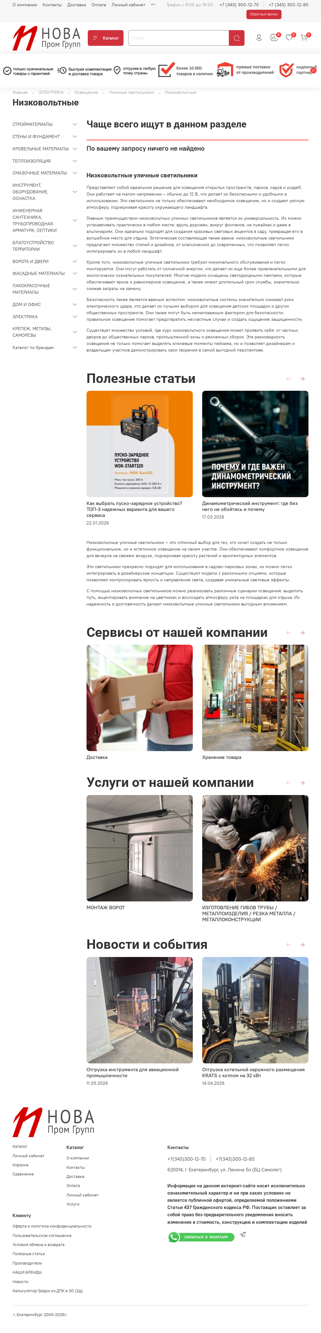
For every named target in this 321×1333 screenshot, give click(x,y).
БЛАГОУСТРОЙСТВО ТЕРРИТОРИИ (33, 246)
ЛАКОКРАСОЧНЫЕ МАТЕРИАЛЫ (31, 289)
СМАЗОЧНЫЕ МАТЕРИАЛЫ (40, 173)
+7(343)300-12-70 (186, 1159)
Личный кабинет (128, 5)
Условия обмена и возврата (39, 1244)
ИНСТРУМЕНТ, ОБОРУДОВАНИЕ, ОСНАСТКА (31, 191)
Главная (20, 92)
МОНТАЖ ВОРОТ (106, 907)
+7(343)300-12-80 (235, 1159)
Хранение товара (221, 757)
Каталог (105, 38)
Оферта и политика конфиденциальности (52, 1226)
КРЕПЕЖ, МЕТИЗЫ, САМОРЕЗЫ (32, 332)
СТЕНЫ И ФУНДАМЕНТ (36, 136)
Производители (27, 1263)
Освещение (86, 92)
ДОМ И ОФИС (27, 304)
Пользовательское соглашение (42, 1235)
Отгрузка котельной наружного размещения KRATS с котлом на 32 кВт (253, 1072)
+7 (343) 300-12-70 (239, 5)
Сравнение (23, 1174)
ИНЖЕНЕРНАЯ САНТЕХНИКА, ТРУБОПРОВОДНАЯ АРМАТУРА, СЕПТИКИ (35, 220)
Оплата (99, 5)
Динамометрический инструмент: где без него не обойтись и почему (250, 506)
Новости (21, 1281)
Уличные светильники (131, 92)
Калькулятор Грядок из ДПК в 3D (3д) (48, 1290)
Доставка (76, 5)
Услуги (73, 1204)
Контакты (52, 5)
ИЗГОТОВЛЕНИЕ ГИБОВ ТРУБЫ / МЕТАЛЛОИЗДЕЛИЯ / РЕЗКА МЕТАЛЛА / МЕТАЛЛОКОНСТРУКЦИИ (248, 913)
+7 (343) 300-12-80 (288, 5)
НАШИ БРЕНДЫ (27, 1272)
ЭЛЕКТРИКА (51, 92)
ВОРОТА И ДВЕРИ (31, 261)
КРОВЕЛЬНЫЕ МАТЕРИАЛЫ (41, 149)
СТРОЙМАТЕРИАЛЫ (33, 124)
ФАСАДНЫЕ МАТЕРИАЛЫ (39, 273)
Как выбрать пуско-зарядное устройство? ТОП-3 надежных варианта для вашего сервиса (134, 509)
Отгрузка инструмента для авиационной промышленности (133, 1072)
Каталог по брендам (33, 347)
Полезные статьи (29, 1253)
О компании (25, 5)
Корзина (21, 1165)
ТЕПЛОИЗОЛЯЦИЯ (32, 161)
